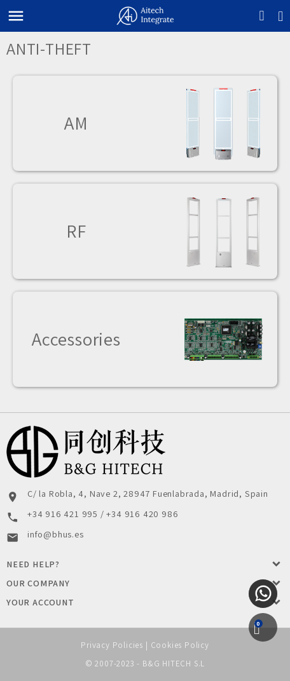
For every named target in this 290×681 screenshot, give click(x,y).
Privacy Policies (112, 645)
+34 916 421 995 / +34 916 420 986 (102, 514)
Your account (40, 602)
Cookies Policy (180, 645)
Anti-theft (49, 48)
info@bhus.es (55, 534)
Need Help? (33, 564)
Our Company (38, 583)
